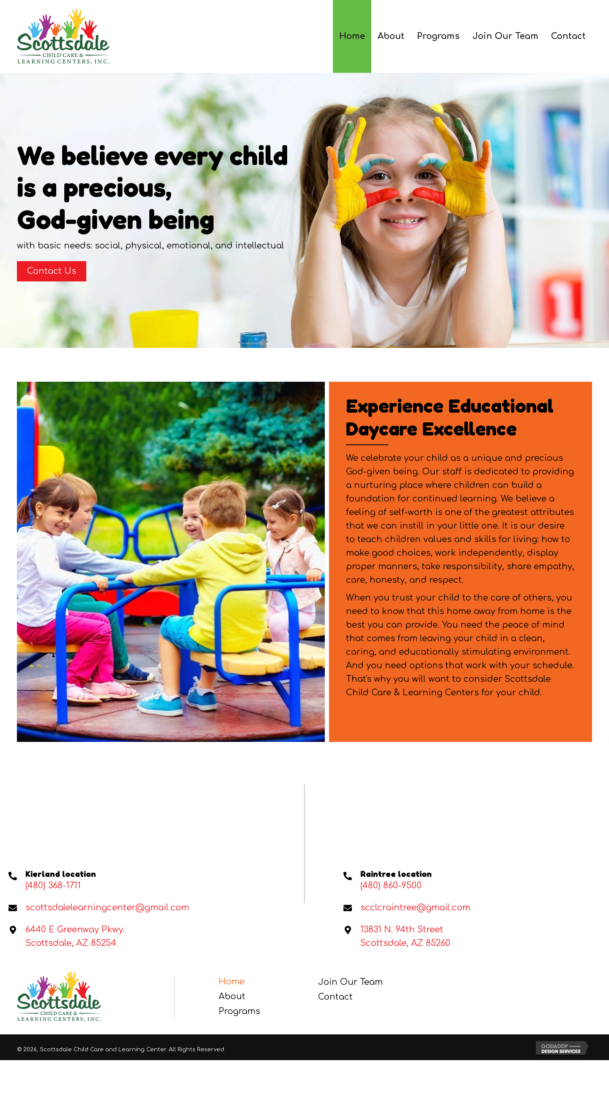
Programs (239, 1011)
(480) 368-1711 (53, 885)
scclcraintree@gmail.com (415, 907)
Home (231, 982)
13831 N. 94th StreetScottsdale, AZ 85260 (405, 936)
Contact (335, 997)
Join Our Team (350, 982)
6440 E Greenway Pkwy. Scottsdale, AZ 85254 (75, 936)
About (232, 996)
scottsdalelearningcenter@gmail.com (107, 907)
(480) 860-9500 (391, 885)
